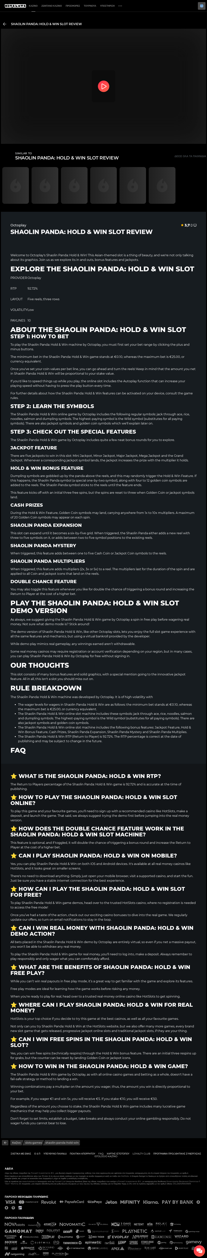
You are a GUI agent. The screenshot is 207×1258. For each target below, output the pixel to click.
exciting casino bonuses (108, 915)
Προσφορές (73, 5)
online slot (95, 381)
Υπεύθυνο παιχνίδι (55, 1153)
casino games (123, 1074)
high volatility (135, 697)
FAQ (101, 1153)
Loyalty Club (141, 1153)
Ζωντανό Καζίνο (51, 5)
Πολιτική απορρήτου (82, 1153)
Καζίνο (33, 5)
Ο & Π (37, 1153)
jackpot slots (144, 1031)
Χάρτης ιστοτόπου (118, 1153)
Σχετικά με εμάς (21, 1153)
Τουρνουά (90, 5)
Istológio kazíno (105, 1156)
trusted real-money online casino (110, 996)
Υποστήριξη (107, 5)
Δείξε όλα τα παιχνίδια (190, 156)
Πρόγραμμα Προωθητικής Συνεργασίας (177, 1153)
